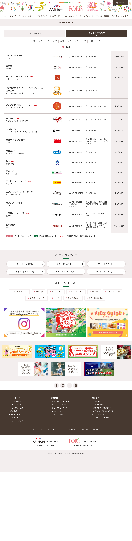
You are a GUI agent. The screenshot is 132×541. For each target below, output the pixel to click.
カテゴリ (97, 32)
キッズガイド (55, 16)
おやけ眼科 (11, 224)
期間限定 (39, 291)
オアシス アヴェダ (15, 202)
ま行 (76, 41)
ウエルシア (11, 150)
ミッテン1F (119, 90)
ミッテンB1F (118, 152)
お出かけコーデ (113, 291)
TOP (5, 16)
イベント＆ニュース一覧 (60, 401)
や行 (84, 41)
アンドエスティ (13, 129)
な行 (62, 41)
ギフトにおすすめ (96, 298)
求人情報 (124, 16)
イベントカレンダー (59, 404)
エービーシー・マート (16, 181)
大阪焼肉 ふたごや (15, 213)
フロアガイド (15, 16)
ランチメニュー (74, 298)
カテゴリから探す (16, 404)
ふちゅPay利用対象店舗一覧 (103, 411)
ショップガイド (28, 16)
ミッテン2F (119, 77)
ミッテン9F (119, 106)
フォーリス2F (119, 56)
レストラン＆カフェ (65, 264)
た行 (55, 41)
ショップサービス (16, 408)
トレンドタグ (56, 411)
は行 (69, 41)
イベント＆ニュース (69, 16)
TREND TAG (67, 283)
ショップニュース (86, 16)
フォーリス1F (119, 67)
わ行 (98, 41)
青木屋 (9, 65)
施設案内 (115, 16)
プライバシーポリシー (55, 429)
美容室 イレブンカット (16, 139)
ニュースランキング (59, 414)
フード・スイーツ (20, 291)
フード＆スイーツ (105, 264)
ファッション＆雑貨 (25, 264)
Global (120, 2)
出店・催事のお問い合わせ (90, 429)
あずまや (10, 118)
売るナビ (10, 171)
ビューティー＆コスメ (65, 271)
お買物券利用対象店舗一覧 (102, 408)
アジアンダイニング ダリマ (19, 104)
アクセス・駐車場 (102, 16)
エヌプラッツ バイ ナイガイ (20, 191)
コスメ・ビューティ (38, 298)
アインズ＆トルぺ (14, 55)
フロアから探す (15, 401)
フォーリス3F (119, 141)
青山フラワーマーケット (17, 76)
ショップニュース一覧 (59, 408)
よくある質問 (98, 404)
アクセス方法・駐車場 (101, 417)
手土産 (56, 298)
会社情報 (72, 429)
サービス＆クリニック (105, 271)
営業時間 (96, 401)
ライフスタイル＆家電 (25, 271)
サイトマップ (37, 429)
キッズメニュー (77, 291)
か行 (40, 41)
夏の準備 (95, 291)
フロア (34, 33)
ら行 (91, 41)
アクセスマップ (98, 414)
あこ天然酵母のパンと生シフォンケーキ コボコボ (25, 89)
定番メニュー (56, 291)
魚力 (8, 161)
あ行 (33, 41)
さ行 (47, 41)
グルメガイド (42, 16)
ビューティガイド (16, 421)
